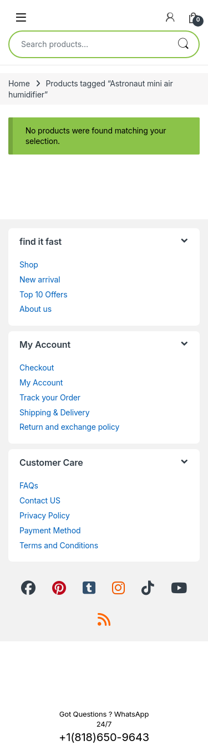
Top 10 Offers (43, 294)
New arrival (39, 279)
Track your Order (49, 397)
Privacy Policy (44, 515)
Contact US (39, 500)
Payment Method (49, 530)
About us (35, 308)
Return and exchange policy (69, 426)
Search (183, 44)
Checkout (36, 367)
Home (19, 83)
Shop (28, 264)
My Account (41, 382)
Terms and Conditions (58, 545)
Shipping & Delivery (54, 412)
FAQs (28, 485)
